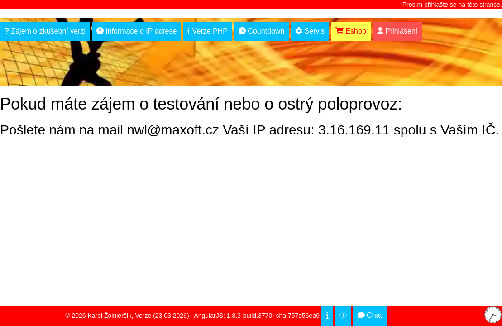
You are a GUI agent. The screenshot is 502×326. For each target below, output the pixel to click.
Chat (370, 315)
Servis (310, 31)
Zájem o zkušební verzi (45, 31)
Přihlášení (397, 31)
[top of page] (343, 316)
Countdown (261, 31)
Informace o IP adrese (136, 31)
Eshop (350, 31)
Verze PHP (207, 31)
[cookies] (327, 316)
